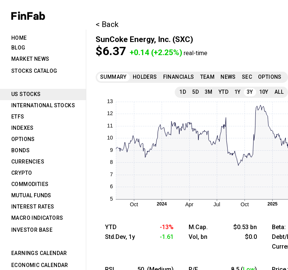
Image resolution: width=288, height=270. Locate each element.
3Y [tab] (250, 92)
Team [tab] (207, 77)
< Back (107, 24)
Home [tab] (19, 38)
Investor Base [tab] (31, 230)
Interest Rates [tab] (32, 207)
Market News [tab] (30, 59)
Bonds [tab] (20, 150)
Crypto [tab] (21, 173)
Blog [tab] (18, 48)
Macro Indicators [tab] (37, 218)
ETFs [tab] (17, 117)
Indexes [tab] (22, 128)
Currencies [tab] (27, 162)
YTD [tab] (223, 92)
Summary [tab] (113, 77)
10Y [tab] (263, 92)
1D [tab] (182, 92)
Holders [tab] (145, 77)
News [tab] (228, 77)
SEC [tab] (247, 77)
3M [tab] (209, 92)
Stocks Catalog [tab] (34, 71)
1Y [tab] (237, 92)
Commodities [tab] (29, 184)
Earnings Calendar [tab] (39, 253)
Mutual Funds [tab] (31, 195)
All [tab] (279, 92)
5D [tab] (195, 92)
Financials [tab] (178, 77)
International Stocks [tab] (43, 105)
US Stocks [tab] (26, 94)
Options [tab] (23, 139)
